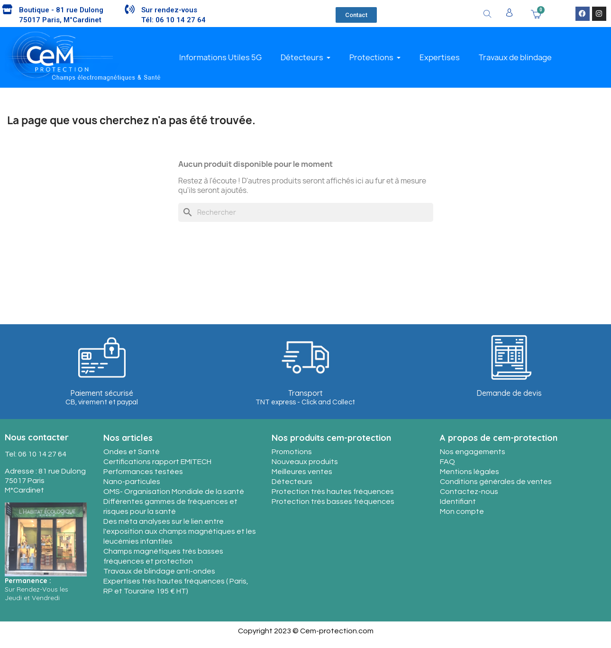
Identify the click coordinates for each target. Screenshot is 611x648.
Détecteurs (292, 481)
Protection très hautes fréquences (333, 491)
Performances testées (143, 471)
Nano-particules (131, 481)
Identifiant (458, 501)
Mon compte (462, 511)
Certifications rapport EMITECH (157, 461)
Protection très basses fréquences (333, 501)
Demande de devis (509, 393)
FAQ (447, 461)
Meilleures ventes (302, 471)
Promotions (292, 452)
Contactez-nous (469, 491)
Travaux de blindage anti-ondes (159, 571)
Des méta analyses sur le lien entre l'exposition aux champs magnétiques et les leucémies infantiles (179, 531)
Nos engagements (472, 452)
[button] (356, 15)
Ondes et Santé (131, 452)
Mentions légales (469, 471)
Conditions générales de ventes (496, 481)
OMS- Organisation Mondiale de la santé (173, 491)
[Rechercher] (305, 212)
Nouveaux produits (305, 461)
